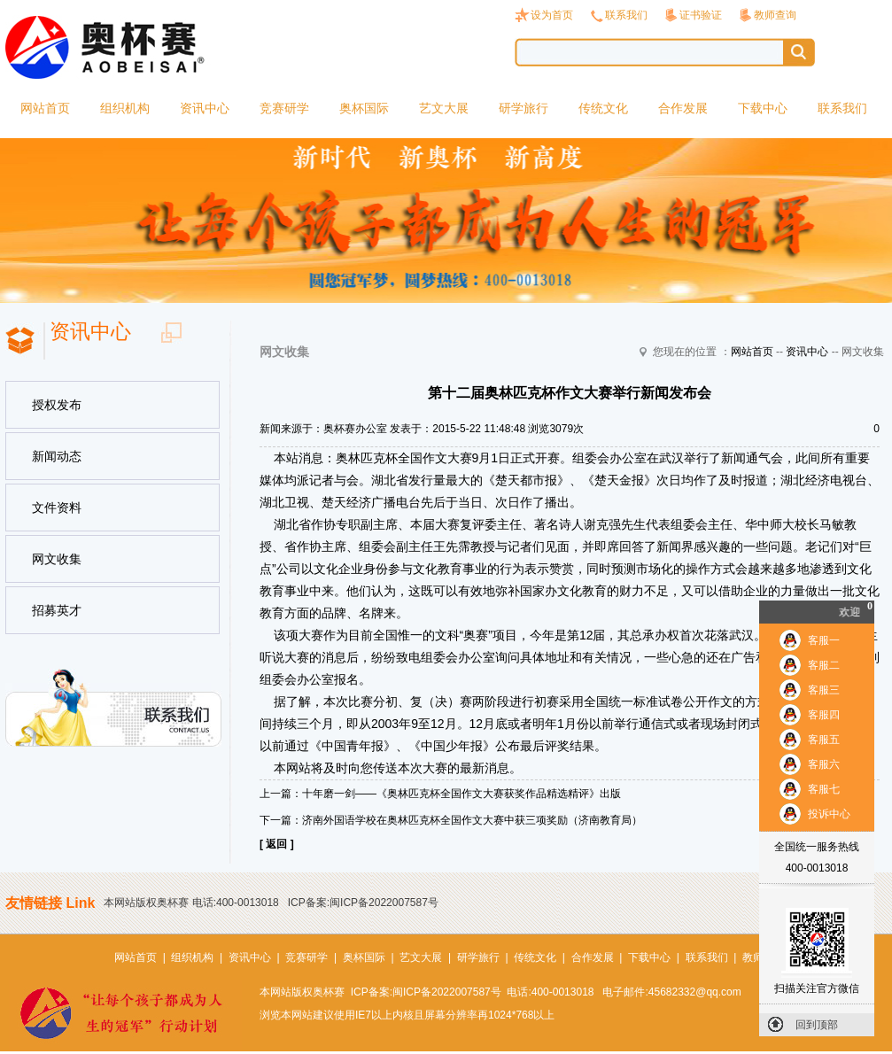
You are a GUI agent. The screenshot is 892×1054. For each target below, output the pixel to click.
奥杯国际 (364, 108)
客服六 (824, 764)
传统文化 (603, 108)
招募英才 (56, 610)
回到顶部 (816, 1025)
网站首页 (45, 108)
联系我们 (626, 15)
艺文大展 (444, 108)
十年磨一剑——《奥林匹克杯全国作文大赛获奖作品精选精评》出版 (461, 793)
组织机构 (125, 108)
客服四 (824, 715)
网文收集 (56, 559)
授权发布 (56, 405)
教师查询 (775, 15)
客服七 (824, 789)
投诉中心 (829, 814)
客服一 (824, 640)
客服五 (824, 739)
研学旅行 (523, 108)
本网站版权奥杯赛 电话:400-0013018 (191, 902)
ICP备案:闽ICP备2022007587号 (363, 902)
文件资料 (56, 507)
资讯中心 (204, 108)
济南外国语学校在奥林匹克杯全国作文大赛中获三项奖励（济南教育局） (472, 820)
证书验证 (700, 15)
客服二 (824, 665)
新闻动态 (56, 456)
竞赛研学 (284, 108)
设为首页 (552, 15)
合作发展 (683, 108)
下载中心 (762, 108)
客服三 (824, 690)
